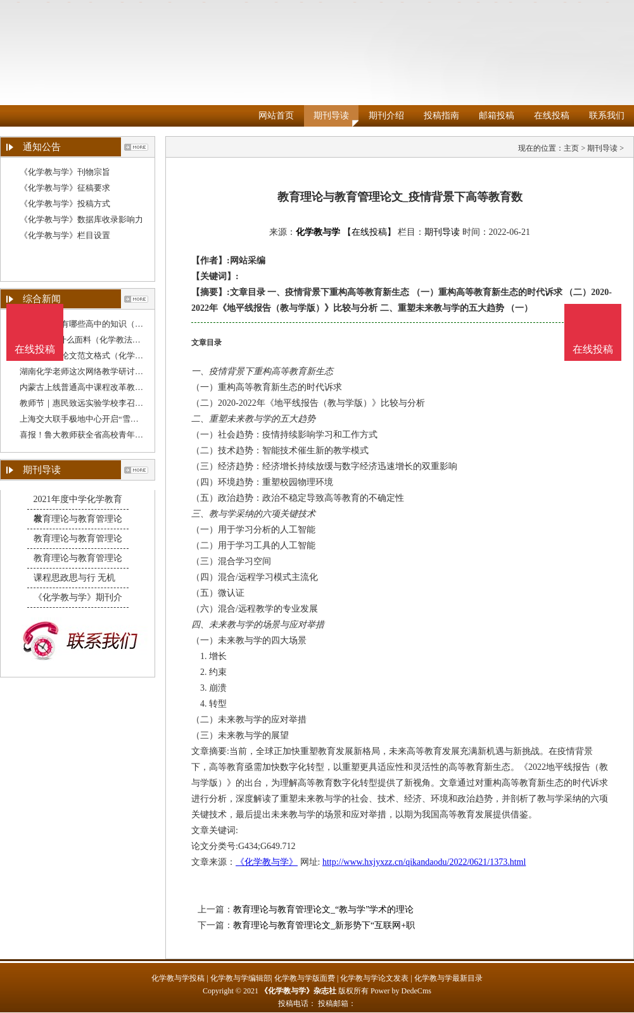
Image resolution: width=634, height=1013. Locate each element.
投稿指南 (441, 115)
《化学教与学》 (267, 862)
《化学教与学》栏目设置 (65, 235)
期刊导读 (331, 115)
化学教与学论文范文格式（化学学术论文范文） (106, 355)
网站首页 (276, 115)
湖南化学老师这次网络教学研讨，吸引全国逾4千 (108, 371)
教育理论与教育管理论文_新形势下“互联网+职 (324, 925)
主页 (571, 148)
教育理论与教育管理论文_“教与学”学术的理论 (323, 909)
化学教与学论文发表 (374, 978)
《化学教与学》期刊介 (78, 597)
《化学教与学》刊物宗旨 (65, 172)
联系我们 (606, 115)
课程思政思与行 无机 (75, 577)
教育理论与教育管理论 (78, 519)
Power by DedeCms (401, 990)
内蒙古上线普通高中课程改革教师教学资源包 (102, 387)
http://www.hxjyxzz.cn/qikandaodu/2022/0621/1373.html (424, 862)
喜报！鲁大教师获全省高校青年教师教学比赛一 (106, 434)
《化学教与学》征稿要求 (65, 187)
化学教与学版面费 (304, 978)
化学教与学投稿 (178, 978)
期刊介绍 (386, 115)
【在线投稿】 (369, 232)
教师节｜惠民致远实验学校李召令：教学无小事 (106, 403)
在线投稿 (551, 115)
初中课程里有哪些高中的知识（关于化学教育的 (106, 324)
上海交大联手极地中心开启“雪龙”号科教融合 (102, 419)
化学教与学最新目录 (448, 978)
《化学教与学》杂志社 (298, 990)
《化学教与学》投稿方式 (65, 203)
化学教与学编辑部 (240, 978)
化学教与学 (318, 232)
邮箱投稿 (496, 115)
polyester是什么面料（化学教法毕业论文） (97, 339)
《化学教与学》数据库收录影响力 (81, 219)
